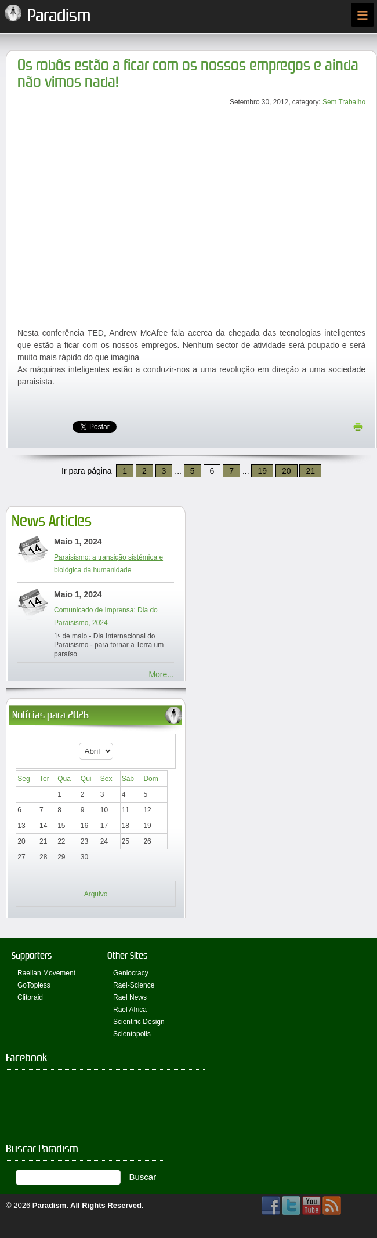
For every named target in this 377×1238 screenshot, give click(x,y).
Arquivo (96, 894)
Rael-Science (133, 985)
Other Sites (127, 955)
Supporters (32, 955)
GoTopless (33, 985)
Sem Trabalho (343, 102)
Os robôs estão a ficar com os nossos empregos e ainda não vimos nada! (187, 73)
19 (262, 470)
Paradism (49, 1205)
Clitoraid (30, 997)
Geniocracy (130, 973)
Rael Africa (130, 1009)
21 (310, 470)
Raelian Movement (46, 973)
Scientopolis (132, 1034)
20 (286, 470)
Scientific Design (139, 1022)
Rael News (130, 997)
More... (161, 674)
